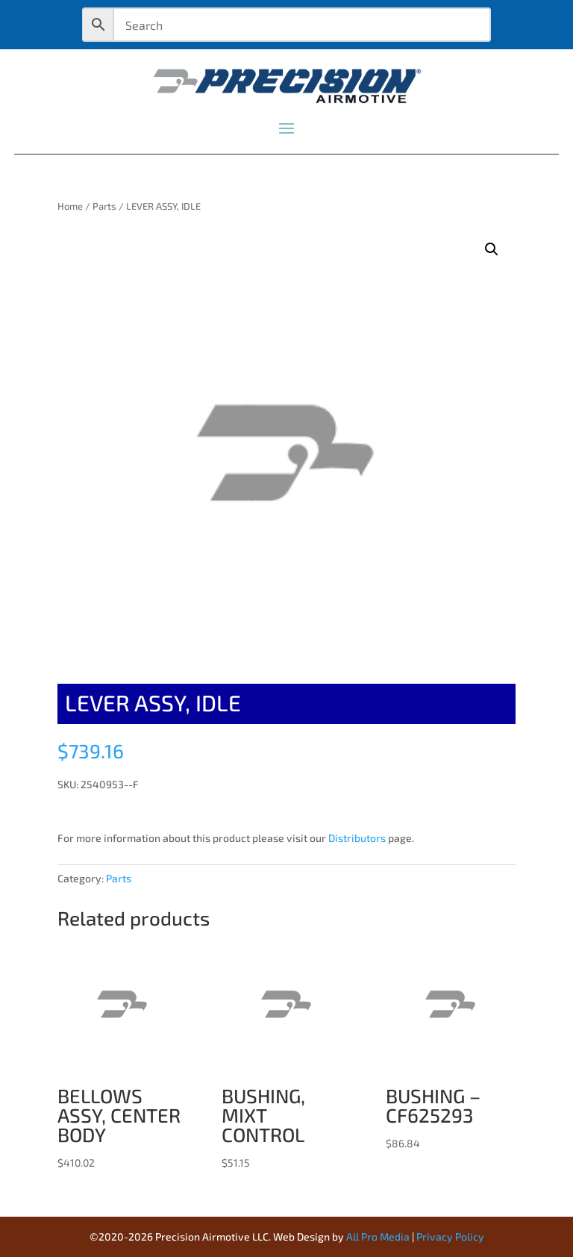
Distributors (357, 838)
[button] (491, 249)
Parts (104, 206)
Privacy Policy (450, 1236)
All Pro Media (378, 1236)
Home (70, 206)
